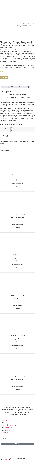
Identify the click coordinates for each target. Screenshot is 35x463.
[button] (4, 85)
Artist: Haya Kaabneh (17, 185)
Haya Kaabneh (23, 23)
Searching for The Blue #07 (17, 219)
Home (18, 23)
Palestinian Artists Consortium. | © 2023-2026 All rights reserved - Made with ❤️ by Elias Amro (17, 461)
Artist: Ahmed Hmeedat (17, 226)
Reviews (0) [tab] (26, 88)
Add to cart (4, 79)
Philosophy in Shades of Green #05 (17, 178)
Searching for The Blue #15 (17, 381)
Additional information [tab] (15, 88)
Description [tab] (5, 88)
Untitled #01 (17, 300)
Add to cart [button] (17, 188)
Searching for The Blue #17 (17, 340)
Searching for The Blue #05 (17, 259)
